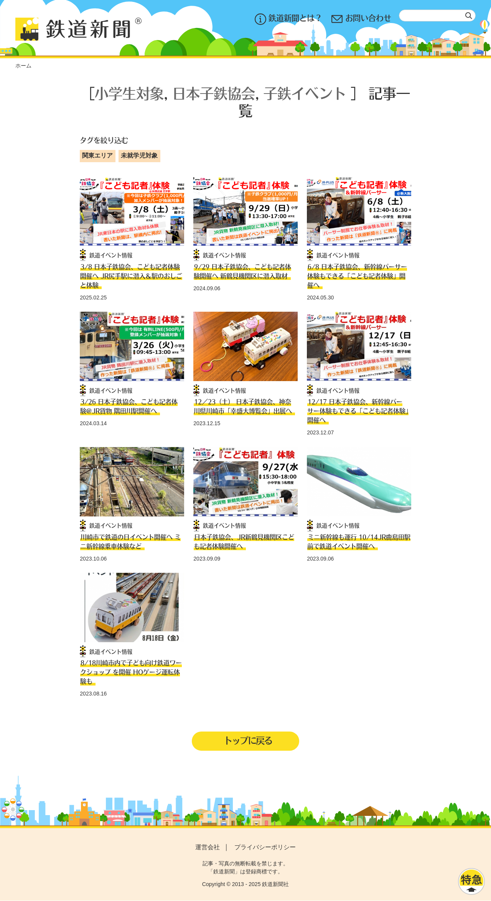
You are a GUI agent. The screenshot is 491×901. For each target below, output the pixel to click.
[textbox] (437, 15)
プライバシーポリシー (265, 848)
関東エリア (97, 155)
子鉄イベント (305, 93)
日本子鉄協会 (213, 93)
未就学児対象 (139, 155)
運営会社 (207, 848)
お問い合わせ (361, 19)
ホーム (23, 65)
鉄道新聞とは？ (288, 19)
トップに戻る (247, 740)
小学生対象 (129, 93)
